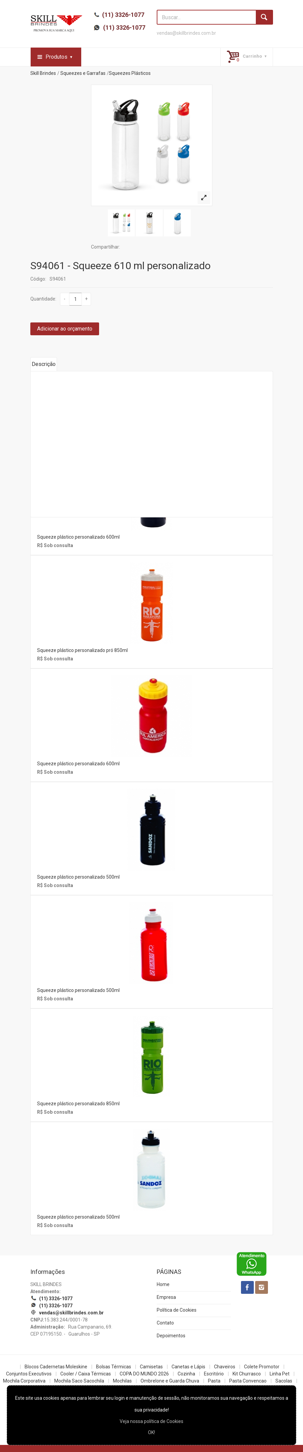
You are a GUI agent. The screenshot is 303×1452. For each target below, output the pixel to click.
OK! (151, 1432)
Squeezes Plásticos (130, 73)
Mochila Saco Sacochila (79, 1381)
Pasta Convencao (248, 1381)
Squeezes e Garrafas (82, 73)
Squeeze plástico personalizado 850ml (78, 1103)
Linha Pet (280, 1373)
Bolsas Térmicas (113, 1366)
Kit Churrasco (247, 1373)
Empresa (166, 1297)
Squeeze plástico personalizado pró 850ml (82, 650)
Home (163, 1284)
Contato (165, 1323)
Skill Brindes (43, 73)
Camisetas (151, 1366)
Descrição (44, 364)
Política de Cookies (176, 1310)
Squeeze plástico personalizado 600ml (78, 537)
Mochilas (122, 1381)
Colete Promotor (261, 1366)
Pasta (214, 1381)
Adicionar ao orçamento (64, 328)
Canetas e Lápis (188, 1366)
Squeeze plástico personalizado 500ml (78, 877)
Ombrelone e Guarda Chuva (170, 1381)
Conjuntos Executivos (29, 1373)
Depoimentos (171, 1335)
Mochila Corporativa (24, 1381)
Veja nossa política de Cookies (151, 1421)
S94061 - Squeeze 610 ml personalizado (120, 266)
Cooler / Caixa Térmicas (85, 1373)
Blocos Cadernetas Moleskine (56, 1366)
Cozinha (186, 1373)
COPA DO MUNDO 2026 (144, 1373)
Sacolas (283, 1381)
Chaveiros (224, 1366)
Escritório (214, 1373)
